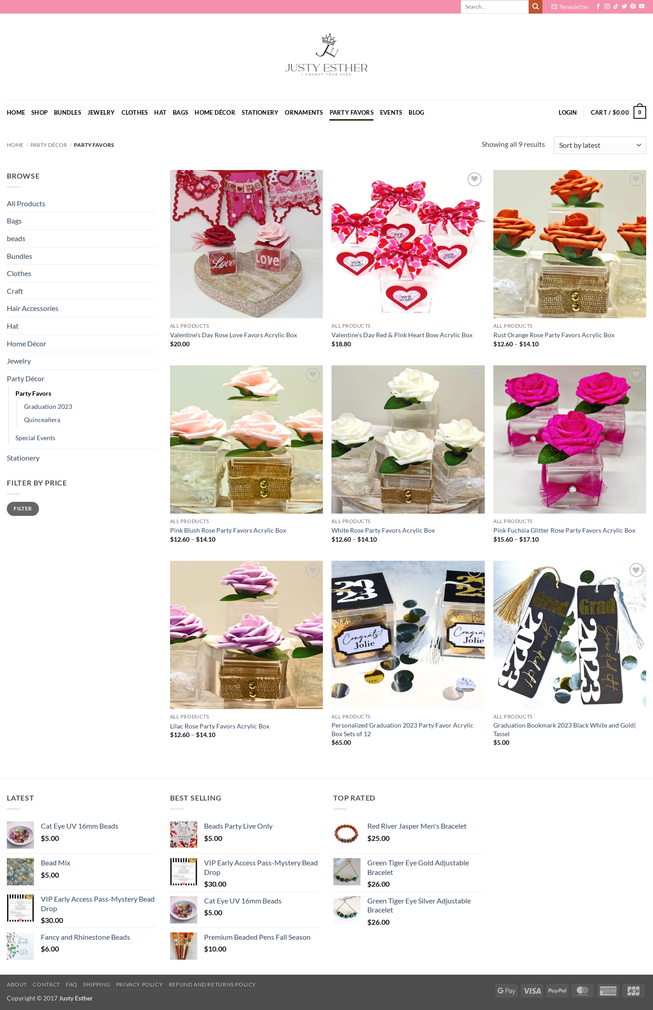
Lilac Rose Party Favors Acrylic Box (219, 726)
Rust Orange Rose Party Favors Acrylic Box (553, 335)
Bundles (67, 112)
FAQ (72, 984)
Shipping (96, 984)
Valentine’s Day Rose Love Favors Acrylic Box (233, 335)
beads (16, 238)
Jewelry (101, 112)
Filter (23, 508)
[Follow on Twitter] (624, 7)
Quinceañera (42, 419)
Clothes (135, 112)
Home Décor (215, 112)
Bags (180, 112)
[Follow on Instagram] (607, 7)
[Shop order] (600, 145)
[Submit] (535, 7)
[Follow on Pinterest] (633, 7)
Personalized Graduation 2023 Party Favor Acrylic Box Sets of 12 (402, 729)
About (17, 984)
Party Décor (48, 144)
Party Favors (352, 112)
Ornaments (304, 112)
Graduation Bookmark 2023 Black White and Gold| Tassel (564, 729)
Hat (160, 112)
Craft (15, 290)
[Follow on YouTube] (641, 7)
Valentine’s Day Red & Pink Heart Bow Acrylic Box (402, 335)
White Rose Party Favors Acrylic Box (383, 530)
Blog (416, 112)
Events (391, 112)
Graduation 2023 (48, 406)
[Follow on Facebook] (598, 7)
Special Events (35, 438)
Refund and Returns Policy (212, 984)
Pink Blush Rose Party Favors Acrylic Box (228, 530)
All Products (26, 203)
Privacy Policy (139, 984)
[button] (570, 7)
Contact (46, 984)
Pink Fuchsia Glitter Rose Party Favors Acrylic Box (564, 530)
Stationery (260, 112)
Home (16, 112)
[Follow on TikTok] (616, 7)
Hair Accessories (32, 308)
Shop (39, 112)
